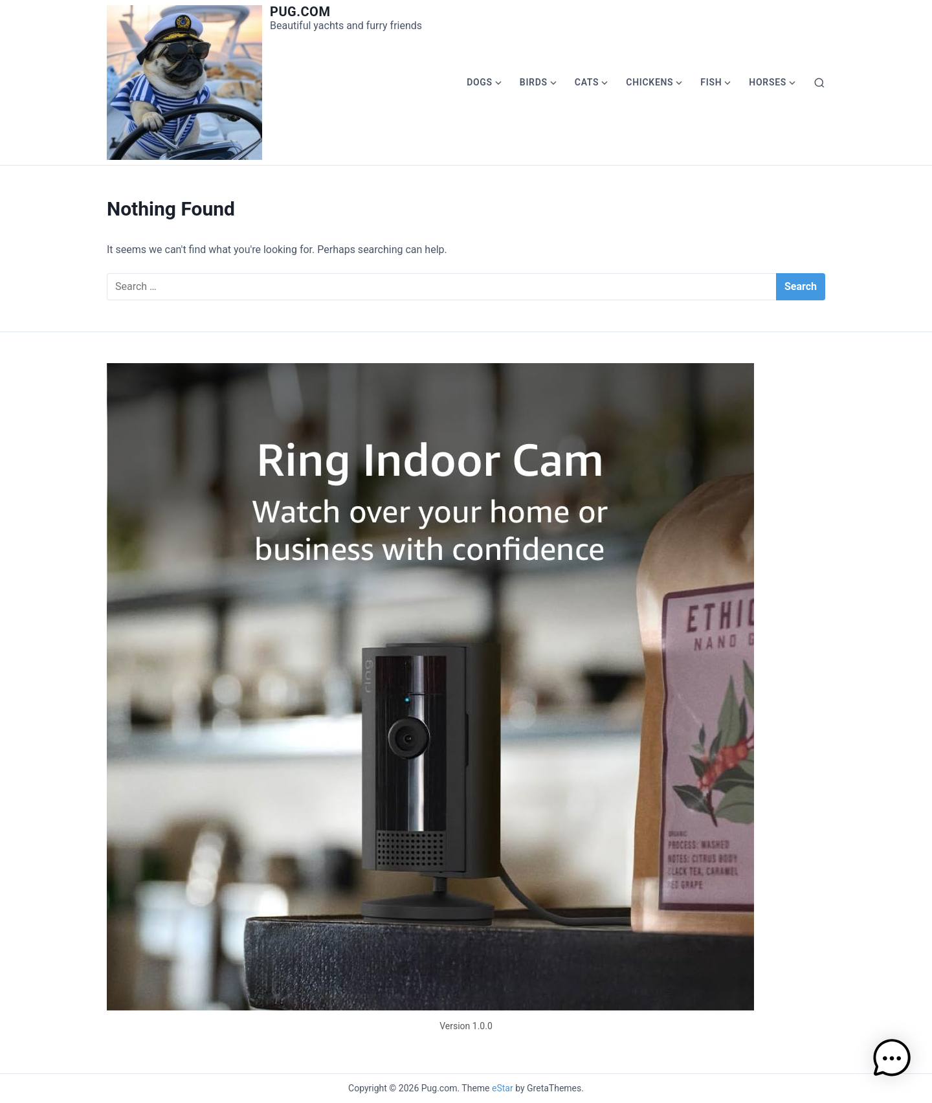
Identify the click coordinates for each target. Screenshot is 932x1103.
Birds (534, 82)
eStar (502, 1088)
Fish (711, 82)
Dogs (480, 82)
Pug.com (300, 11)
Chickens (649, 82)
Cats (587, 82)
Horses (767, 82)
